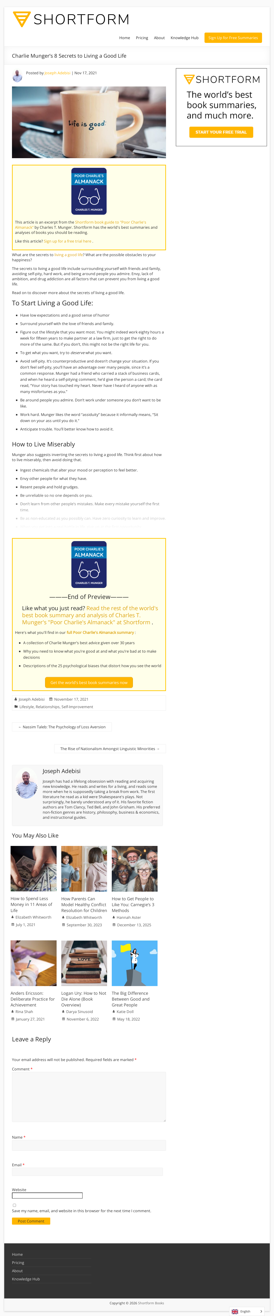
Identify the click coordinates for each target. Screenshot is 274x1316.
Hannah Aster (129, 915)
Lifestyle (26, 704)
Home (124, 37)
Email (18, 1162)
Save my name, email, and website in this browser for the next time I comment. (81, 1208)
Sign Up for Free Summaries (233, 37)
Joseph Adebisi (57, 72)
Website (19, 1187)
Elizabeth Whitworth (33, 915)
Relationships (48, 704)
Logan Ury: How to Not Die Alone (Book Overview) (83, 997)
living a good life (68, 254)
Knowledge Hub (185, 37)
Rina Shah (24, 1009)
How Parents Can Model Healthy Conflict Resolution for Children (84, 902)
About (159, 37)
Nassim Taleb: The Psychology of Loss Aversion (62, 724)
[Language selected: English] (247, 1311)
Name (19, 1135)
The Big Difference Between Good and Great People (131, 997)
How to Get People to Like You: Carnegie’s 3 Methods (133, 902)
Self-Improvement (77, 704)
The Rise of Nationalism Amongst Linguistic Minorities (110, 746)
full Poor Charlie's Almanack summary (101, 632)
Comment (22, 1067)
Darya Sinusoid (79, 1009)
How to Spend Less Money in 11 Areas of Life (31, 902)
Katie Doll (125, 1009)
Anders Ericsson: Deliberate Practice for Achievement (33, 997)
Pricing (142, 37)
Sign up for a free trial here (68, 241)
